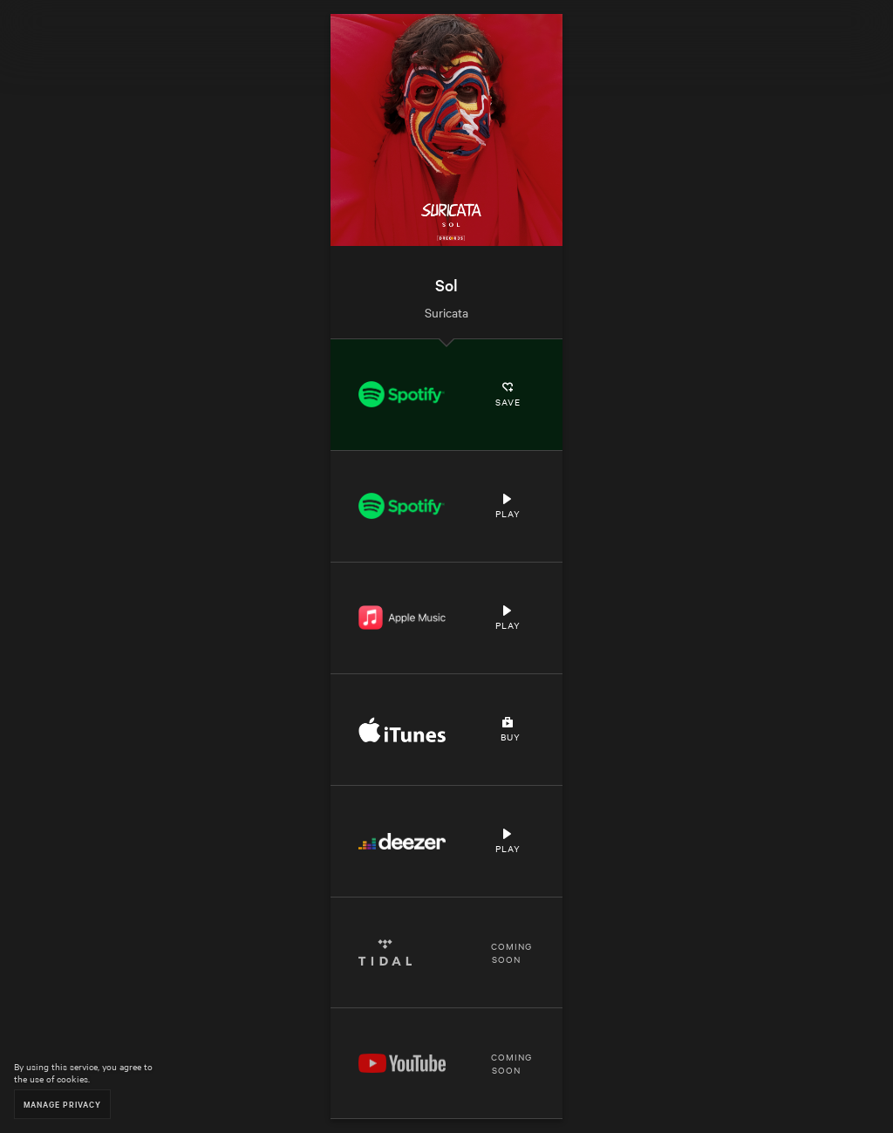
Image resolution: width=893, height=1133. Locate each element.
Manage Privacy (62, 1103)
